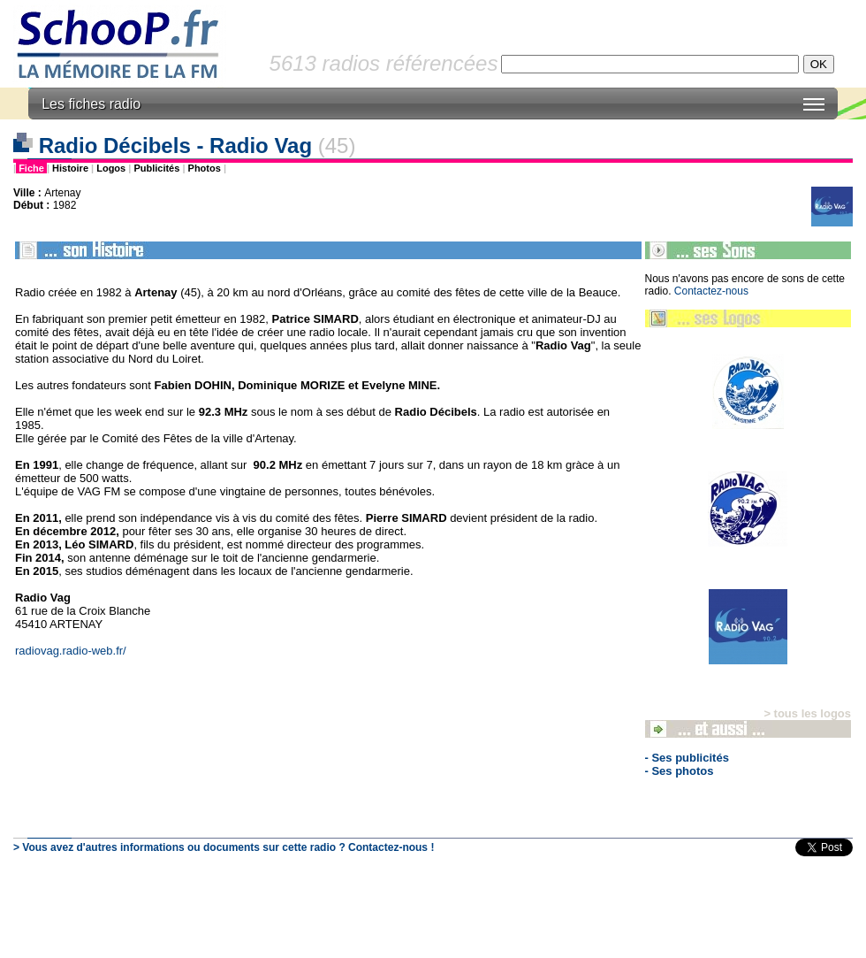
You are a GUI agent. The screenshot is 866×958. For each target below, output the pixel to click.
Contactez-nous (711, 291)
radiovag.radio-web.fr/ (70, 650)
